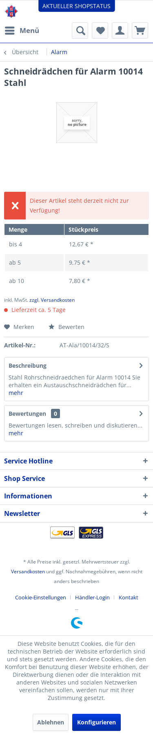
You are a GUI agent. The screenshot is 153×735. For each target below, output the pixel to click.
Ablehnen (50, 722)
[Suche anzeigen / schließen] (80, 30)
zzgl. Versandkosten (52, 299)
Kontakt (128, 597)
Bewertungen (27, 413)
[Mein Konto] (120, 30)
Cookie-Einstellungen (40, 597)
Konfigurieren (96, 722)
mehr (16, 393)
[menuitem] (21, 30)
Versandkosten (28, 571)
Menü (22, 29)
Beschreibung (28, 365)
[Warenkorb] (140, 30)
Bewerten (66, 327)
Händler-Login (92, 597)
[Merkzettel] (100, 30)
